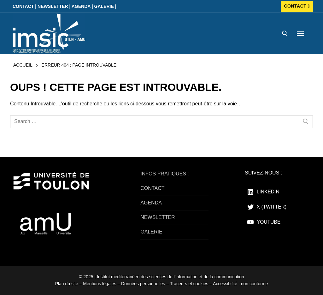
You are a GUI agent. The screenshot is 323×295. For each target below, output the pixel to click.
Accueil (22, 65)
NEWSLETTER (157, 217)
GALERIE (151, 231)
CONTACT (297, 6)
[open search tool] (285, 33)
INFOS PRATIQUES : (164, 173)
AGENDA (151, 202)
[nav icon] (300, 33)
